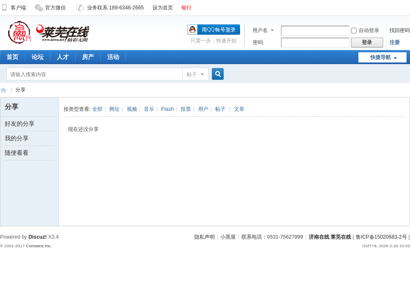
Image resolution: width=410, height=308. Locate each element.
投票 (186, 109)
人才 (63, 56)
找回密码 (400, 30)
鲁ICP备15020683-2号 (381, 237)
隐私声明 (204, 237)
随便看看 (17, 152)
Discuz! (38, 237)
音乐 (149, 109)
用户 (203, 109)
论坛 (38, 56)
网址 (114, 109)
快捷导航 (380, 57)
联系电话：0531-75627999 (272, 237)
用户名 (260, 30)
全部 (97, 109)
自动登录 (365, 30)
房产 (88, 56)
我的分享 (17, 138)
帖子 (192, 74)
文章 (239, 109)
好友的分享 (20, 123)
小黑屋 (228, 237)
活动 (113, 56)
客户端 (13, 7)
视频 (132, 109)
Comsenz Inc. (39, 245)
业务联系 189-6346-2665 (110, 7)
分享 (20, 90)
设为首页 (162, 8)
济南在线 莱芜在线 (3, 90)
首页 (12, 56)
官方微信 (50, 7)
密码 (258, 42)
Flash (167, 109)
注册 (395, 42)
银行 (187, 8)
